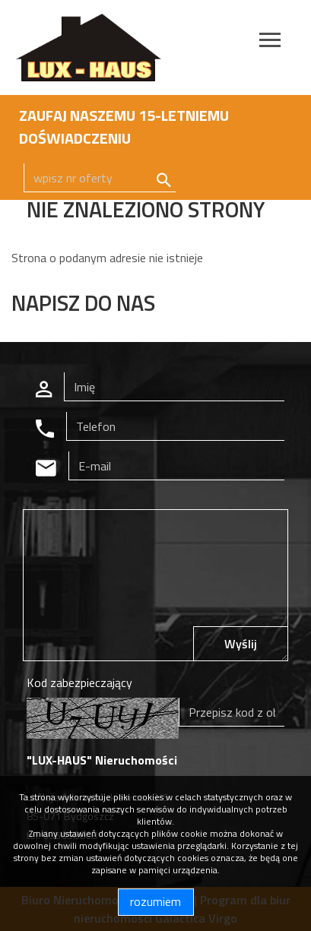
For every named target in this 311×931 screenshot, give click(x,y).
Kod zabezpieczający (79, 682)
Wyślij (240, 644)
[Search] (100, 177)
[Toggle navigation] (270, 42)
